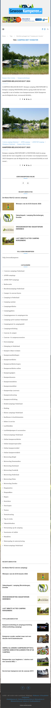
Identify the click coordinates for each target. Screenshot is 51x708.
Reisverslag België (10, 457)
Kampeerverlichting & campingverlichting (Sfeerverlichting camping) (17, 626)
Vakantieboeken (9, 523)
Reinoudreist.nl (39, 699)
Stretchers (7, 501)
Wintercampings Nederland (13, 545)
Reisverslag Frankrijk (11, 470)
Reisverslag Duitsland (11, 466)
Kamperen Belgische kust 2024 (16, 81)
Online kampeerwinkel (11, 448)
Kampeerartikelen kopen (12, 364)
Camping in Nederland (11, 297)
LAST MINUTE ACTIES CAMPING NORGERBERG (27, 239)
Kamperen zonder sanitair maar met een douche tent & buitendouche (17, 637)
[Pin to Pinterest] (26, 99)
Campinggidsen (9, 311)
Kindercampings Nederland (13, 404)
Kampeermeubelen (10, 382)
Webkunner (36, 695)
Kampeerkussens (9, 377)
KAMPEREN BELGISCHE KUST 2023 (16, 147)
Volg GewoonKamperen (10, 257)
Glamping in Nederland (8, 144)
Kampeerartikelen (10, 359)
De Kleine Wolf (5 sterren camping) (15, 198)
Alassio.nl (26, 701)
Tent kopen (8, 506)
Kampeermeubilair (10, 386)
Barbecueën (8, 284)
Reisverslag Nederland (11, 475)
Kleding (6, 408)
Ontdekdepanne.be (12, 699)
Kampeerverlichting (10, 399)
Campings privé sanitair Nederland (16, 320)
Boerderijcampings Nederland (14, 289)
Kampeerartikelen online (12, 368)
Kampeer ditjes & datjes (9, 78)
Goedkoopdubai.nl (35, 701)
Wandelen (7, 537)
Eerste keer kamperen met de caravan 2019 (18, 671)
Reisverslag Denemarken (12, 461)
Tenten (6, 510)
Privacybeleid (44, 695)
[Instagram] (45, 29)
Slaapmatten (8, 488)
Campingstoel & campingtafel (14, 324)
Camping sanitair (10, 302)
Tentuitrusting (9, 514)
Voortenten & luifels (11, 532)
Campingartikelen (10, 306)
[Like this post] (20, 99)
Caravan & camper (10, 333)
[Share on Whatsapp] (31, 99)
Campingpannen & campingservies (16, 315)
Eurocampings (9, 342)
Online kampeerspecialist (12, 444)
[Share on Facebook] (22, 99)
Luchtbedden (8, 426)
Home (4, 36)
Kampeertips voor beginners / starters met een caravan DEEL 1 (18, 660)
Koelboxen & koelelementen (13, 417)
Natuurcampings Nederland (13, 435)
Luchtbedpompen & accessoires (15, 430)
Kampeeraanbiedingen (24, 78)
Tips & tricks (8, 519)
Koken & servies (9, 421)
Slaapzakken (8, 492)
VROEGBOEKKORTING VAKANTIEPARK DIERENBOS (29, 228)
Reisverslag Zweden (10, 483)
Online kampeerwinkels (12, 452)
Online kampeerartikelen (12, 439)
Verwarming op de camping (13, 528)
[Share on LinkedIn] (28, 99)
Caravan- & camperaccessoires (14, 337)
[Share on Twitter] (24, 99)
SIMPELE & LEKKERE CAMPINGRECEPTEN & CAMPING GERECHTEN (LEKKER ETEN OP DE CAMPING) (18, 650)
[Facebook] (42, 29)
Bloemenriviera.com (16, 701)
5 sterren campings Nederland (10, 142)
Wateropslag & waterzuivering (14, 541)
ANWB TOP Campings (39, 142)
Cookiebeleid (25, 697)
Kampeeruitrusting (10, 395)
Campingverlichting (10, 328)
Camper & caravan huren (12, 293)
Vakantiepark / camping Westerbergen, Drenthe (30, 216)
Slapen (6, 497)
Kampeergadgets (9, 373)
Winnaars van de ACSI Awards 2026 (28, 204)
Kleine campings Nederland (13, 413)
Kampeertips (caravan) (11, 391)
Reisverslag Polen (10, 479)
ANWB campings (26, 142)
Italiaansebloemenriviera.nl (26, 699)
